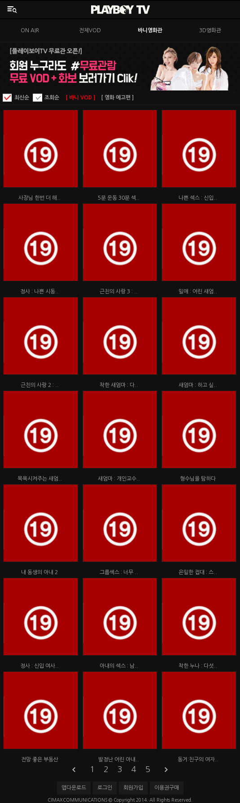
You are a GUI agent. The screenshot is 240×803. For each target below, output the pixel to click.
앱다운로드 (73, 787)
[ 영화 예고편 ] (117, 97)
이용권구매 (166, 787)
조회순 (51, 97)
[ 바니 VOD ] (80, 97)
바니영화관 (150, 30)
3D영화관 (210, 30)
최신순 (21, 97)
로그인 (104, 787)
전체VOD (90, 30)
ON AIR (30, 30)
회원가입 (133, 787)
